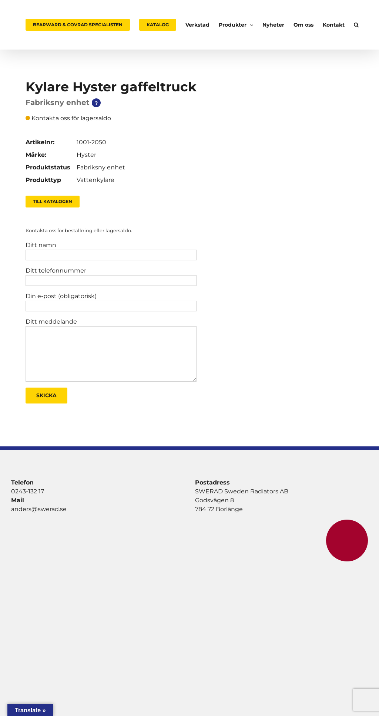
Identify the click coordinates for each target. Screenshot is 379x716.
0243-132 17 (27, 491)
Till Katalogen (52, 201)
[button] (356, 25)
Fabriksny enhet (101, 167)
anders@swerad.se (39, 509)
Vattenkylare (95, 179)
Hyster (86, 154)
